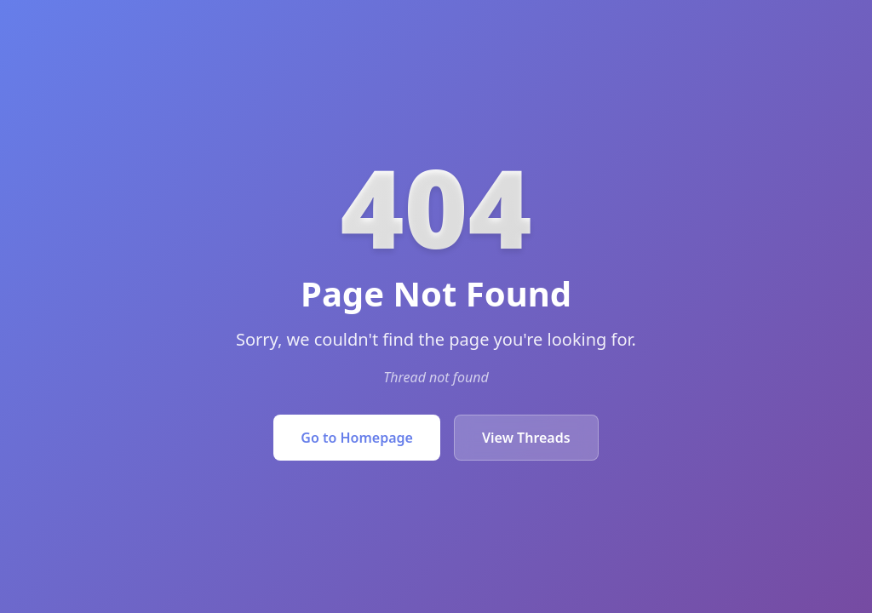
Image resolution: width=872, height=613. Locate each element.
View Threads (526, 437)
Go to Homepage (357, 437)
